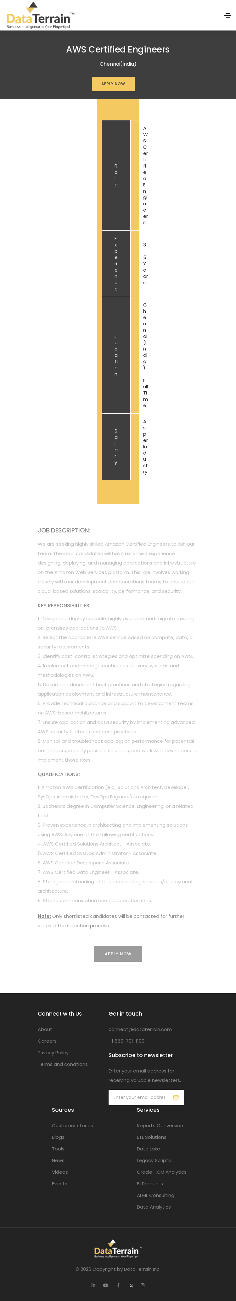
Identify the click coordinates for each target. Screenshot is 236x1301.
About (45, 1029)
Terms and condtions (63, 1064)
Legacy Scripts (154, 1160)
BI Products (150, 1183)
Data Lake (148, 1148)
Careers (47, 1041)
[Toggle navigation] (227, 15)
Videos (60, 1172)
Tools (58, 1148)
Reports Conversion (160, 1125)
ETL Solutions (151, 1137)
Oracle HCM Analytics (162, 1172)
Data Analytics (154, 1207)
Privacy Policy (53, 1052)
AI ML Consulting (155, 1195)
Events (59, 1183)
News (58, 1160)
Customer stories (72, 1125)
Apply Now (113, 83)
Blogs (58, 1137)
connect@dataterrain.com (140, 1029)
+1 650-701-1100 (126, 1041)
